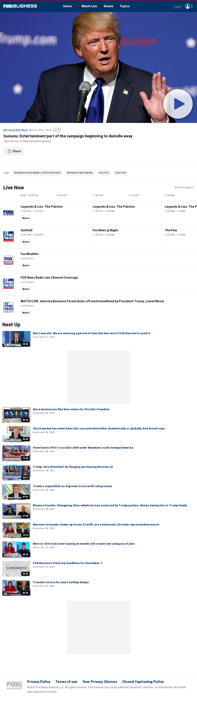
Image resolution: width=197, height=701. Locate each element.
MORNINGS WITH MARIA (79, 173)
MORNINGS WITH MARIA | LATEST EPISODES (37, 173)
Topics (125, 6)
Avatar (187, 6)
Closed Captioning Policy (143, 682)
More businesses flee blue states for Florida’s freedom (71, 409)
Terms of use (66, 682)
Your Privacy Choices (99, 682)
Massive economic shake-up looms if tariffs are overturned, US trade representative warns (96, 524)
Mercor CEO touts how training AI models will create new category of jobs (84, 543)
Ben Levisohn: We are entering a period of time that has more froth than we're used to (91, 333)
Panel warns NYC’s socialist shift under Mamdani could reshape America (83, 447)
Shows (108, 6)
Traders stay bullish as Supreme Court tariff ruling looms (72, 486)
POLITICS (104, 173)
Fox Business (20, 6)
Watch (26, 218)
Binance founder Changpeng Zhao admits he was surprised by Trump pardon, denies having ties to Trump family (110, 505)
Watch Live (89, 6)
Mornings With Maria (15, 130)
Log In (177, 6)
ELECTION (120, 173)
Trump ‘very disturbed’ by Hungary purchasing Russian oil (73, 466)
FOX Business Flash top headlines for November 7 (67, 563)
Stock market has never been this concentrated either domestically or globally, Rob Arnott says (99, 428)
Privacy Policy (38, 682)
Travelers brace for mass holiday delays (61, 582)
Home (67, 6)
